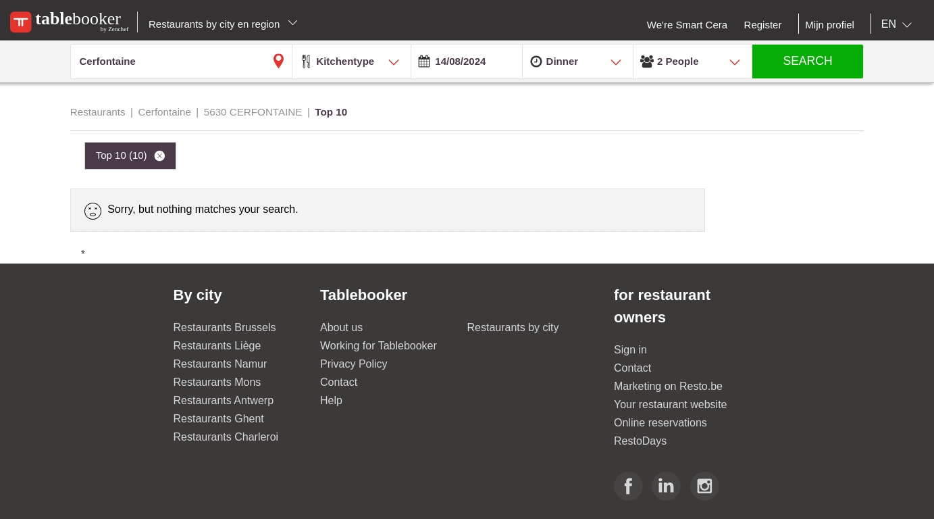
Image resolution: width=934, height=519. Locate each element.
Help (331, 400)
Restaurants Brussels (225, 327)
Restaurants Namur (220, 364)
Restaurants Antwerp (224, 400)
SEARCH (807, 61)
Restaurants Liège (217, 345)
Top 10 (123, 155)
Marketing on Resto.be (668, 386)
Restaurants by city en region (223, 24)
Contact (338, 382)
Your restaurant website (670, 404)
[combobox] (899, 24)
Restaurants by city (513, 327)
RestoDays (640, 441)
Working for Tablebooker (378, 345)
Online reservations (660, 422)
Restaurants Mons (217, 382)
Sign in (630, 349)
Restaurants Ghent (219, 418)
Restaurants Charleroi (226, 437)
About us (341, 327)
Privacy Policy (354, 364)
